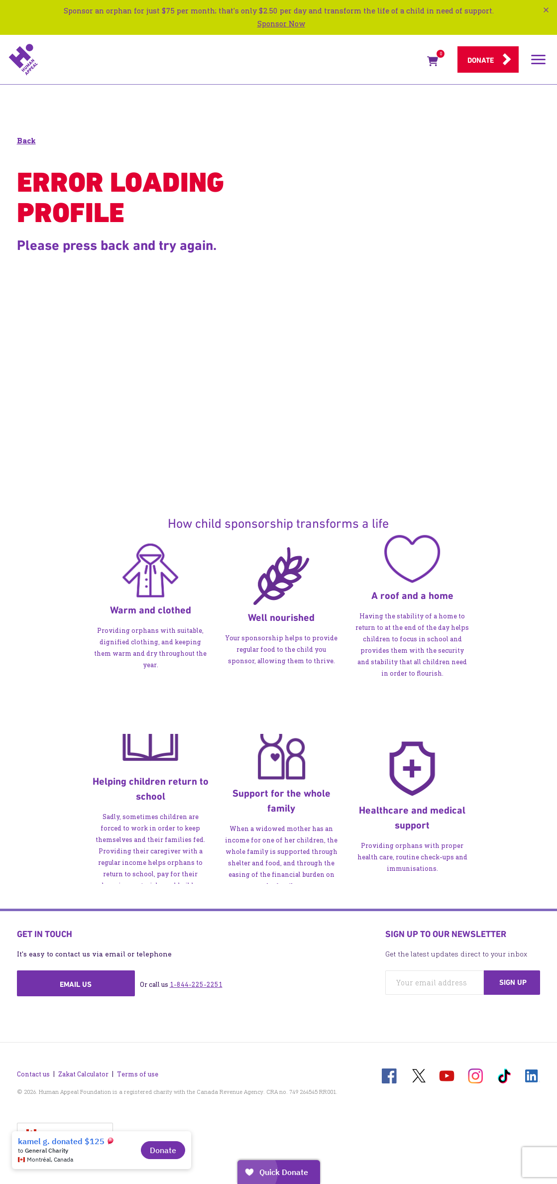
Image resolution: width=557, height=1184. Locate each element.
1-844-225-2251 (196, 984)
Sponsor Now (281, 23)
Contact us (33, 1074)
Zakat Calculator (83, 1074)
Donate (480, 60)
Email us (76, 984)
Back (26, 140)
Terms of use (137, 1074)
